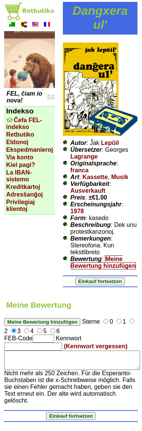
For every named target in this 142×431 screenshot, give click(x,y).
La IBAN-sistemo (19, 175)
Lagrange (84, 156)
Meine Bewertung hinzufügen (103, 262)
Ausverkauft (87, 190)
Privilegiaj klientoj (20, 205)
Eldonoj (17, 142)
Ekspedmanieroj (29, 149)
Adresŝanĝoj (24, 194)
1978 (77, 211)
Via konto (19, 157)
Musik (119, 177)
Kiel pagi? (20, 165)
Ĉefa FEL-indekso (24, 123)
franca (79, 170)
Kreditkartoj (23, 187)
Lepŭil (110, 143)
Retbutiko (20, 134)
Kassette (95, 177)
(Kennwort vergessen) (96, 346)
